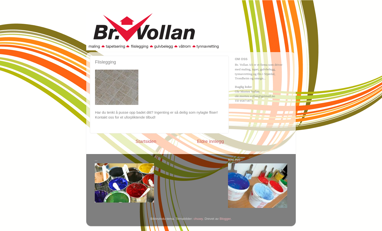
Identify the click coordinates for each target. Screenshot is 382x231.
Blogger (225, 219)
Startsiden (145, 141)
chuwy (198, 219)
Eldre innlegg (210, 141)
